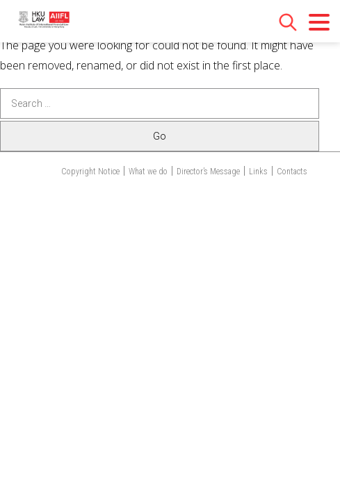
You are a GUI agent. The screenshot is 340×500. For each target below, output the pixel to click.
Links (258, 171)
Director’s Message (208, 171)
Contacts (292, 171)
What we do (148, 171)
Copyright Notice (90, 171)
